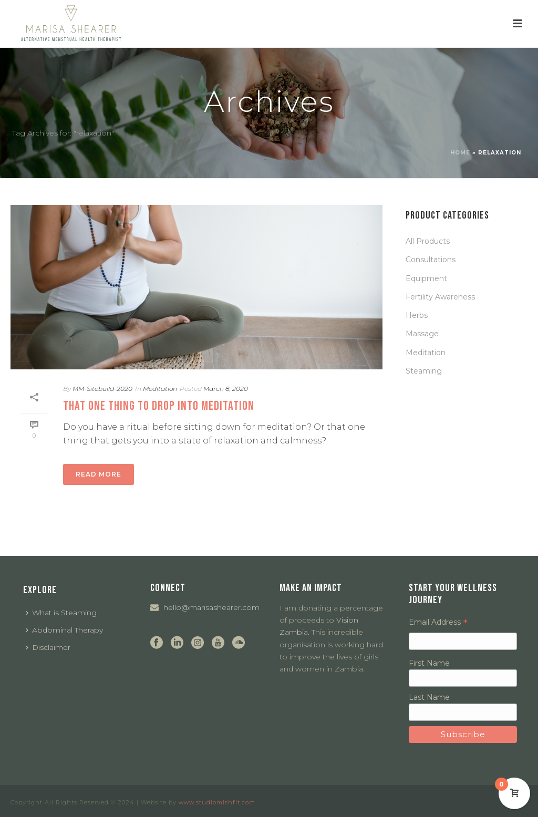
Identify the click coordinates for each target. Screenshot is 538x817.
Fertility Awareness (440, 297)
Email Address (438, 622)
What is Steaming (61, 612)
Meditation (160, 388)
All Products (428, 241)
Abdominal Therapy (64, 630)
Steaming (424, 371)
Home (460, 152)
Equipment (426, 278)
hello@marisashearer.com (211, 607)
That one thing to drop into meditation (158, 405)
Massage (422, 333)
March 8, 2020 (225, 388)
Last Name (429, 697)
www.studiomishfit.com (217, 802)
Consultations (431, 259)
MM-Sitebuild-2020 (102, 388)
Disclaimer (48, 647)
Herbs (417, 315)
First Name (429, 663)
